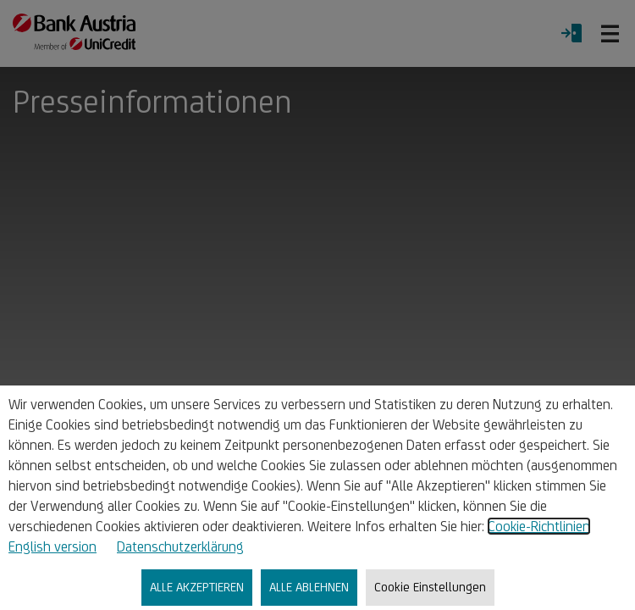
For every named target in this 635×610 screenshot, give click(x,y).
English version (52, 546)
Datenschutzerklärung (180, 546)
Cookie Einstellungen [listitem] (430, 587)
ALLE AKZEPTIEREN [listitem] (197, 587)
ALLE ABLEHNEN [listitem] (309, 587)
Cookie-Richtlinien (539, 526)
